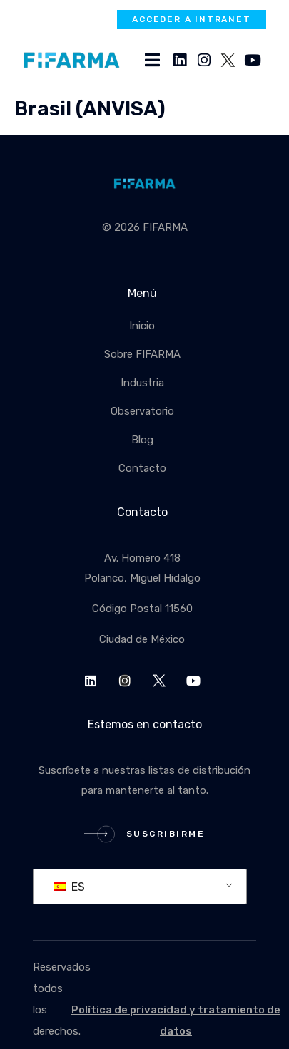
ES (69, 887)
